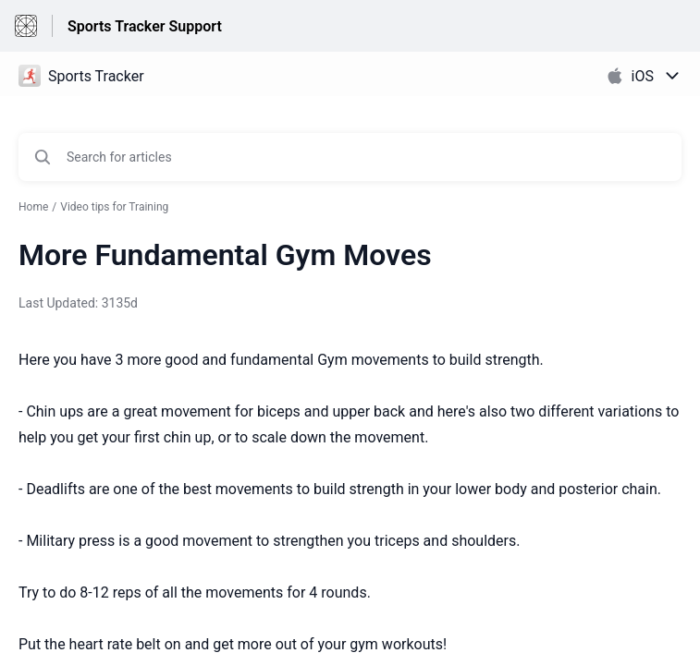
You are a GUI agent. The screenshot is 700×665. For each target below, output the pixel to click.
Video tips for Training (114, 206)
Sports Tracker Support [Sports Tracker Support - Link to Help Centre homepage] (145, 26)
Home (33, 206)
